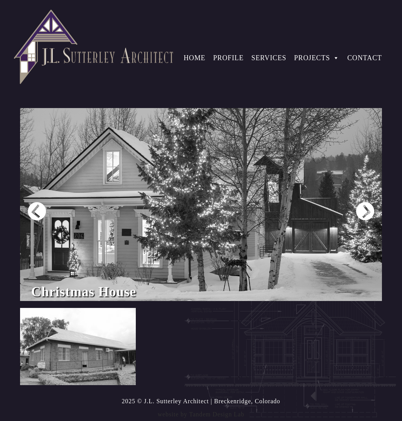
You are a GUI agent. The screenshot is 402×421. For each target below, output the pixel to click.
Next (365, 211)
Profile (228, 58)
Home (195, 58)
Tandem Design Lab (216, 414)
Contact (364, 58)
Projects (317, 58)
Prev (37, 211)
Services (269, 58)
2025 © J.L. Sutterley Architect (165, 401)
